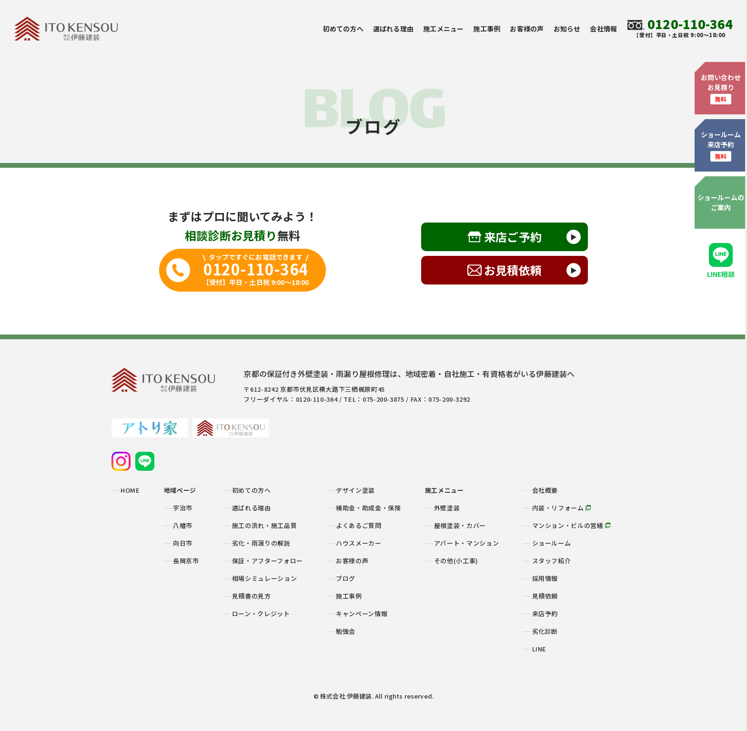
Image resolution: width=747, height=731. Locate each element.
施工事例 (486, 28)
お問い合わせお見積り (721, 88)
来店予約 (545, 613)
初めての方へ (343, 28)
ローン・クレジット (261, 613)
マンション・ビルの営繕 (571, 525)
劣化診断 (545, 631)
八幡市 (182, 525)
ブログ (345, 578)
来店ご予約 (513, 236)
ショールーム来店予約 (721, 146)
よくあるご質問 (359, 525)
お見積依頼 (513, 270)
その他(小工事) (456, 560)
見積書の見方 (251, 595)
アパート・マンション (466, 543)
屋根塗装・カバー (460, 525)
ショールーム (551, 543)
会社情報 (603, 28)
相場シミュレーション (264, 578)
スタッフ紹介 (551, 560)
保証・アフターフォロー (267, 560)
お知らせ (567, 28)
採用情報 (545, 578)
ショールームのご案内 (721, 202)
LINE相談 (721, 261)
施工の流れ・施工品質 (264, 525)
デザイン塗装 (355, 490)
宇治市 (182, 507)
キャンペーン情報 (361, 613)
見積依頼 (545, 595)
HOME (130, 490)
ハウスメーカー (359, 543)
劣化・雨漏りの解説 (261, 543)
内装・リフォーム (561, 507)
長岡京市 (186, 560)
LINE (539, 648)
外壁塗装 (447, 507)
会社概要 (545, 490)
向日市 (182, 543)
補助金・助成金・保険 (368, 507)
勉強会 (345, 631)
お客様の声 (527, 28)
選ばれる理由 (393, 28)
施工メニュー (443, 28)
